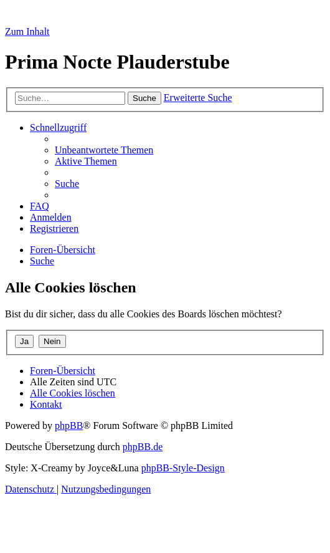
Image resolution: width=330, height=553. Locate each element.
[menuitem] (104, 150)
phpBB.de (143, 446)
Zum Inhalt (27, 31)
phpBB (69, 425)
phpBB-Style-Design (183, 468)
